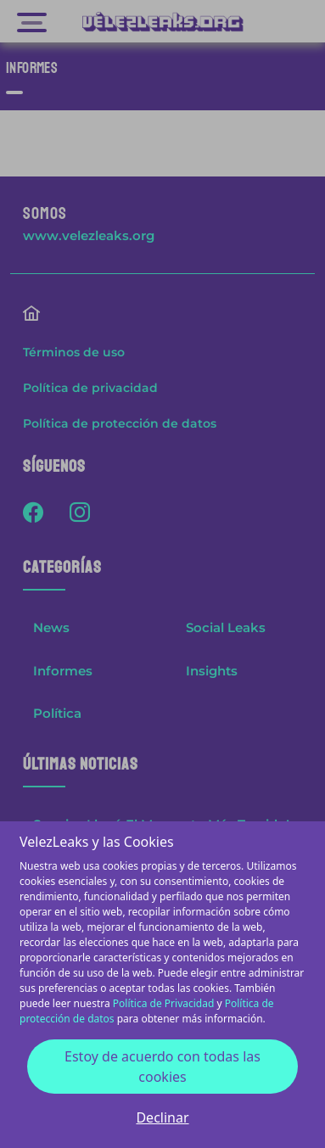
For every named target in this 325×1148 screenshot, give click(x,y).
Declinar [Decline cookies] (162, 1117)
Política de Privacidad (164, 1003)
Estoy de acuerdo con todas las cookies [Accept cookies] (162, 1066)
